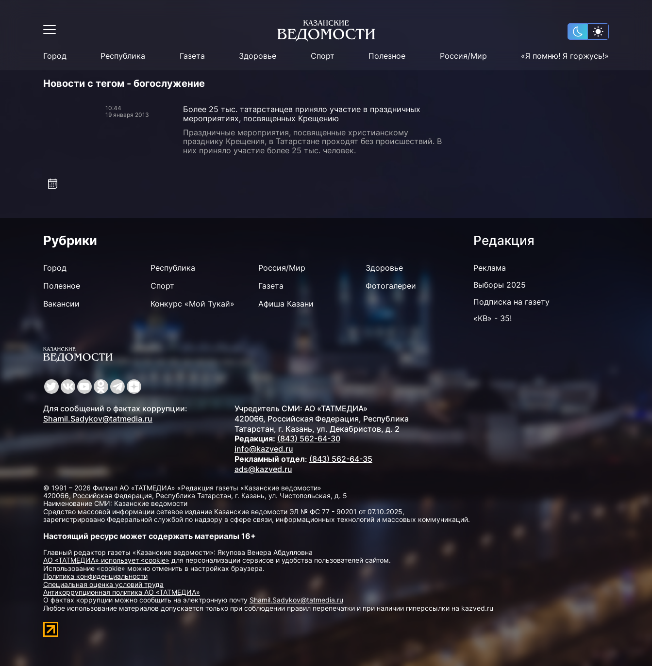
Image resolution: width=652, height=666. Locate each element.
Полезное (386, 56)
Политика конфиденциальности (95, 576)
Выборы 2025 (499, 285)
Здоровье (257, 56)
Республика (122, 56)
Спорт (322, 56)
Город (55, 56)
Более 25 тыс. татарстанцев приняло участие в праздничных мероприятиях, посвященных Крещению (301, 113)
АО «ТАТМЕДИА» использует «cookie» (106, 560)
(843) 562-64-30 (308, 438)
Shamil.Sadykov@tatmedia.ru (97, 418)
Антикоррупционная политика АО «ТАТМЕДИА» (121, 592)
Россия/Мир (463, 56)
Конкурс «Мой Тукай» (192, 304)
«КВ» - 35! (492, 318)
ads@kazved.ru (263, 469)
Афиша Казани (286, 304)
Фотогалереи (391, 286)
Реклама (489, 268)
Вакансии (61, 304)
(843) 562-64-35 (340, 459)
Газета (192, 56)
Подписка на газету (511, 302)
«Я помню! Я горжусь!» (565, 56)
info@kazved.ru (263, 449)
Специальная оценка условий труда (103, 584)
